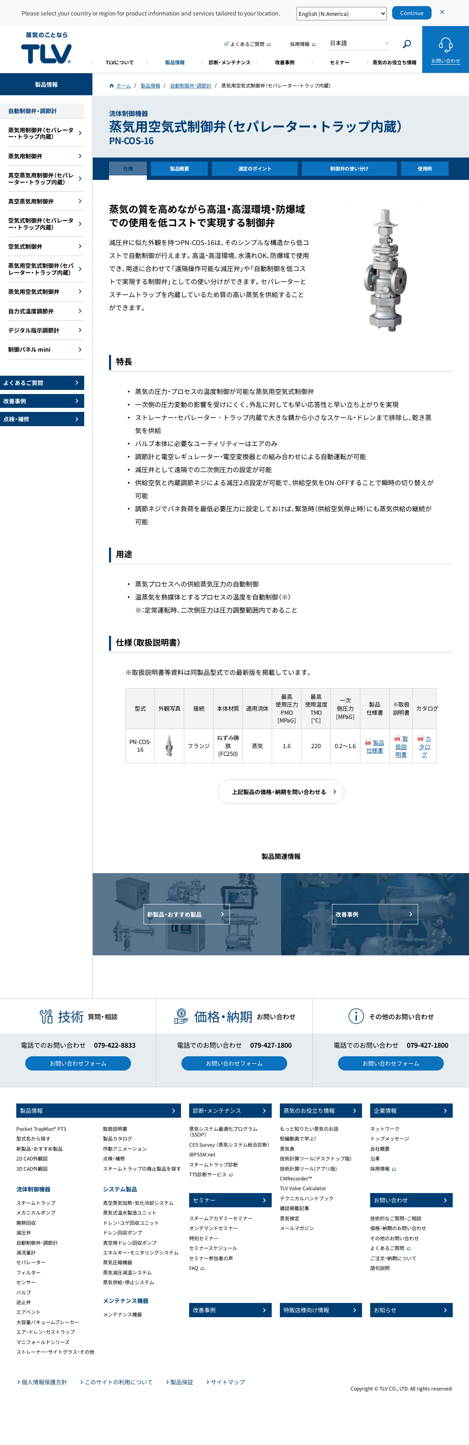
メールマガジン (297, 1228)
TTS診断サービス (208, 1174)
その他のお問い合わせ (394, 1238)
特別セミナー (203, 1238)
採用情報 (380, 1168)
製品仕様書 (375, 746)
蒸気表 (287, 1148)
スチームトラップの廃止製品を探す (142, 1168)
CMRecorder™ (296, 1178)
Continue (411, 13)
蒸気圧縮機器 (117, 1262)
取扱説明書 (401, 746)
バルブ (23, 1292)
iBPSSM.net (202, 1154)
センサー (26, 1282)
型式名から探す (33, 1138)
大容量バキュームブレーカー (47, 1322)
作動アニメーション (125, 1148)
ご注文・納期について (393, 1258)
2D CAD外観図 (32, 1158)
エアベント (28, 1312)
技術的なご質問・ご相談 (395, 1218)
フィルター (28, 1272)
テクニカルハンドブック (307, 1198)
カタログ (425, 746)
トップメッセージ (389, 1138)
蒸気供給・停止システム (128, 1282)
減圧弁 (23, 1232)
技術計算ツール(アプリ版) (308, 1168)
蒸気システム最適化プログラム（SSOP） (223, 1131)
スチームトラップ (35, 1202)
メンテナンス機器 (122, 1314)
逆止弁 (23, 1302)
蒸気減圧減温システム (127, 1272)
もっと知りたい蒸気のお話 (309, 1128)
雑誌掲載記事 (294, 1208)
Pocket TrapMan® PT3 (41, 1128)
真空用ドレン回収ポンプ (130, 1242)
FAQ (193, 1268)
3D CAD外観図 (32, 1168)
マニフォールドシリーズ (43, 1342)
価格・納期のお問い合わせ (398, 1228)
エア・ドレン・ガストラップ (45, 1332)
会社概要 (380, 1148)
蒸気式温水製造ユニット (130, 1212)
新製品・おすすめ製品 (39, 1148)
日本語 (338, 43)
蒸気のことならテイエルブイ (46, 48)
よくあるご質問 (387, 1248)
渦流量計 (26, 1252)
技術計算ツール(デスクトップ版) (315, 1158)
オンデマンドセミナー (213, 1228)
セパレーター (31, 1262)
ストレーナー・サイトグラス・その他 (55, 1351)
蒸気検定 (289, 1218)
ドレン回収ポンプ (122, 1232)
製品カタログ (117, 1138)
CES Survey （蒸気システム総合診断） (229, 1144)
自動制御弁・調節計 (37, 1242)
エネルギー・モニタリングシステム (141, 1252)
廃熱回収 (26, 1222)
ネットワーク (384, 1128)
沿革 (375, 1158)
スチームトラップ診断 (213, 1164)
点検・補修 (114, 1158)
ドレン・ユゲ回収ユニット (131, 1222)
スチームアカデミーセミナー (221, 1218)
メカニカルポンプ (35, 1212)
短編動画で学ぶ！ (298, 1138)
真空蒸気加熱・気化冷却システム (138, 1202)
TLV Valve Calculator (303, 1188)
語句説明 (380, 1268)
